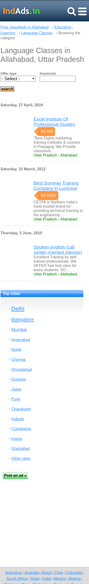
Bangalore (22, 319)
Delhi (17, 308)
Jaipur (16, 389)
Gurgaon (18, 379)
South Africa (16, 578)
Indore (16, 439)
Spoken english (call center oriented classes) (58, 250)
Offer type (8, 73)
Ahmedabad (21, 370)
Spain (35, 578)
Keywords (48, 73)
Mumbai (19, 329)
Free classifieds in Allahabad (24, 27)
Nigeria (75, 578)
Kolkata (17, 419)
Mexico (60, 578)
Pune (15, 399)
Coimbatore (21, 429)
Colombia (74, 572)
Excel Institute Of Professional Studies (54, 122)
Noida (16, 350)
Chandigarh (21, 409)
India (46, 578)
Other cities (21, 458)
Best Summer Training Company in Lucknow (56, 186)
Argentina (13, 572)
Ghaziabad (20, 449)
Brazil (47, 572)
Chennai (18, 360)
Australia (31, 572)
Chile (58, 572)
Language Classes (37, 33)
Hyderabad (20, 340)
